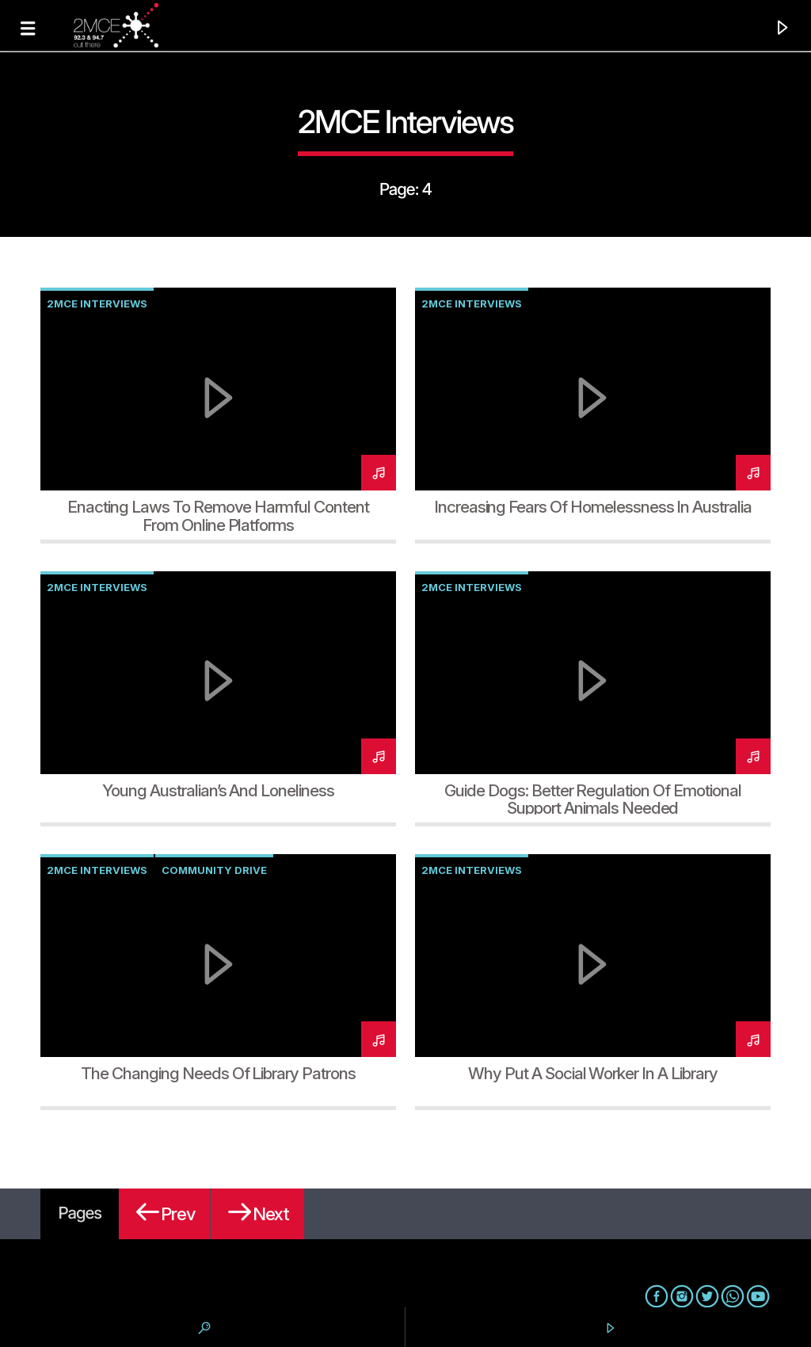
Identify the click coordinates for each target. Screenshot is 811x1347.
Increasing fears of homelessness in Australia (593, 507)
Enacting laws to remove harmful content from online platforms (217, 516)
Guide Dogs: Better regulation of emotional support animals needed (592, 799)
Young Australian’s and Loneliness (218, 790)
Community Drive (214, 870)
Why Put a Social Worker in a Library (593, 1073)
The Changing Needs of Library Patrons (218, 1073)
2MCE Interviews (97, 303)
